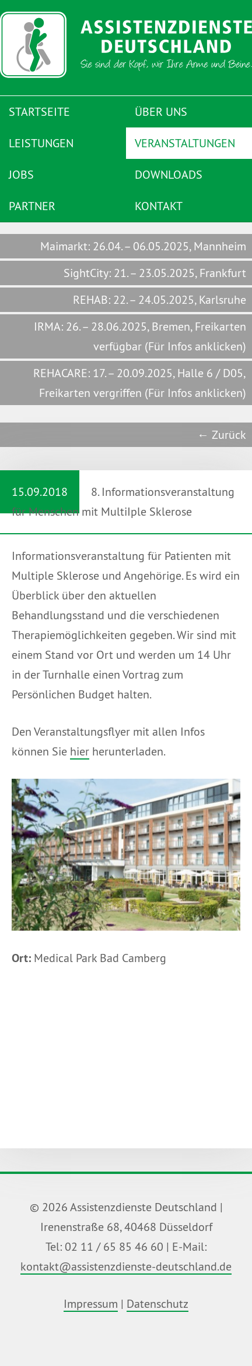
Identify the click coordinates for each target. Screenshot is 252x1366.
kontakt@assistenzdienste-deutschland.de (126, 1266)
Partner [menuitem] (32, 205)
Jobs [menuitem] (21, 174)
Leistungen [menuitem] (41, 143)
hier (79, 751)
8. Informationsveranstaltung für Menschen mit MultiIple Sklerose (117, 494)
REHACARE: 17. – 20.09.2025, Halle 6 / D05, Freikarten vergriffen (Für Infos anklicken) (139, 383)
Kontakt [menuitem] (159, 205)
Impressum (91, 1303)
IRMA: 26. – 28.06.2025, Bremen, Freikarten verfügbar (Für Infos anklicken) (140, 336)
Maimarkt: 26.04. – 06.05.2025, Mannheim (143, 246)
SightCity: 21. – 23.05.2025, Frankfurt (155, 272)
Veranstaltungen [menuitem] (185, 143)
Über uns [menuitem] (161, 111)
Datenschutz (157, 1303)
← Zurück (221, 434)
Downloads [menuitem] (168, 174)
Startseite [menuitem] (39, 111)
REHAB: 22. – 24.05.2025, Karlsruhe (159, 299)
